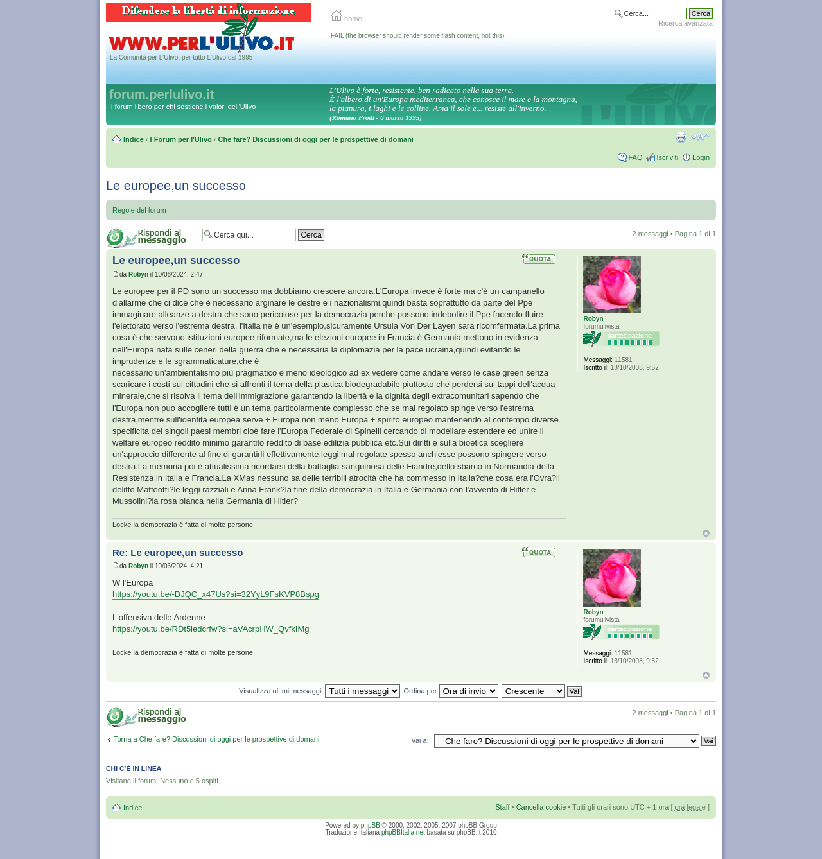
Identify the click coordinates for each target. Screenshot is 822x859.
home (346, 18)
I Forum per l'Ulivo (181, 139)
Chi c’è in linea (133, 768)
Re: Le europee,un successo (177, 552)
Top (706, 533)
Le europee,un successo (176, 185)
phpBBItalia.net (403, 832)
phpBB (370, 825)
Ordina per (451, 691)
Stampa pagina (681, 137)
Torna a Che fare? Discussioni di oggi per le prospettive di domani (216, 739)
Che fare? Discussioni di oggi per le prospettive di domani (316, 139)
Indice (133, 139)
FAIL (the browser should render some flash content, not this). (418, 35)
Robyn (138, 274)
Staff (502, 807)
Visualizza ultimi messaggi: (319, 691)
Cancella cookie (541, 807)
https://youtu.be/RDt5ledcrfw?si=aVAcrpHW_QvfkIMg (210, 629)
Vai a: (419, 740)
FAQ (635, 157)
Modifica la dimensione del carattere (700, 137)
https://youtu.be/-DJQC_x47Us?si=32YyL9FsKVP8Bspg (215, 594)
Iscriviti (667, 157)
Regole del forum (139, 210)
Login (701, 157)
